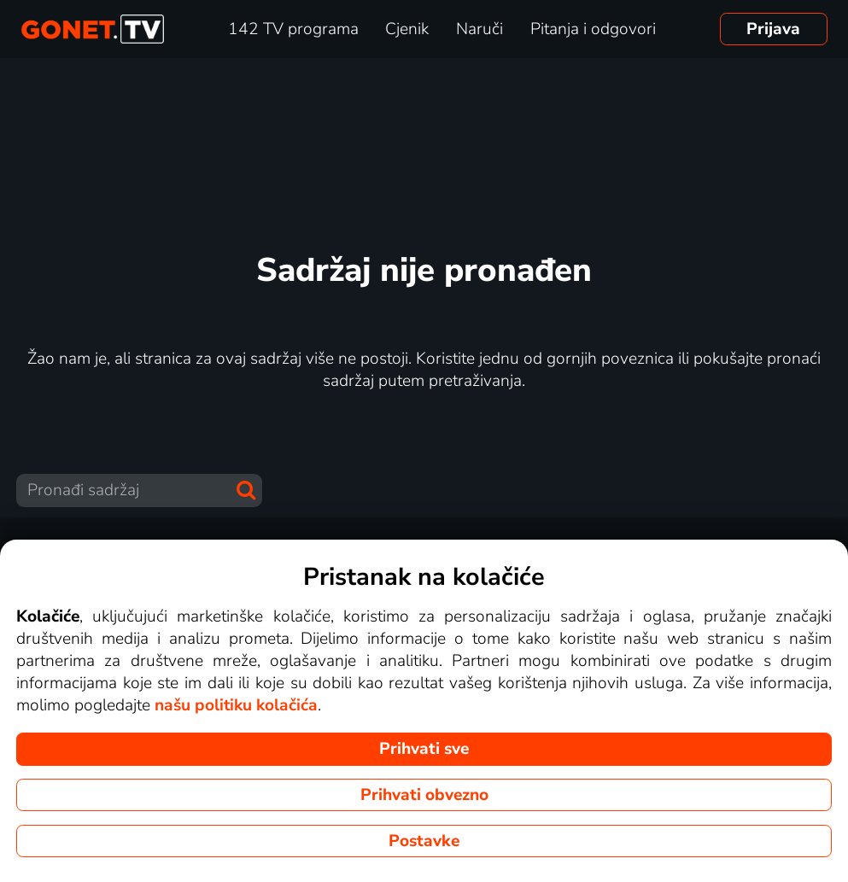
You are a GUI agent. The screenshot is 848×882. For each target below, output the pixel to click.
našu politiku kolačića (236, 705)
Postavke (424, 841)
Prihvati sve (424, 749)
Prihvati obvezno (424, 795)
